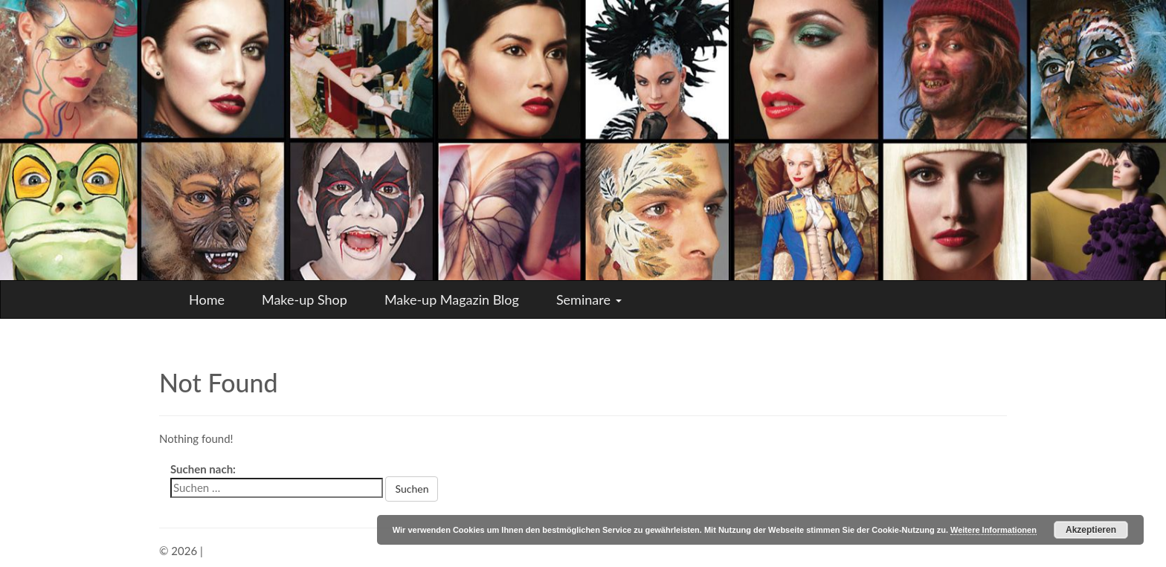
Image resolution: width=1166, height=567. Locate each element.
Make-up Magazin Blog (451, 299)
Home (207, 299)
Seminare (589, 299)
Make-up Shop (304, 299)
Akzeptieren (1091, 530)
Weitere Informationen (993, 529)
